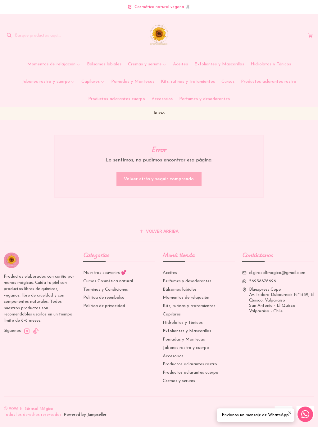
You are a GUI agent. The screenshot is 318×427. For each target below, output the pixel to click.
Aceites (180, 64)
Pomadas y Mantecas (132, 81)
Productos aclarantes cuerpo (116, 99)
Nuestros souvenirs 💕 (104, 273)
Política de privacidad (104, 306)
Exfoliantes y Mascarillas (219, 64)
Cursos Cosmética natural (108, 281)
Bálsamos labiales (104, 64)
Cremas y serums (147, 64)
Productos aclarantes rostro (268, 81)
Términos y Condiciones (105, 289)
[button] (159, 231)
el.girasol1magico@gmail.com (273, 273)
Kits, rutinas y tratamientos (188, 81)
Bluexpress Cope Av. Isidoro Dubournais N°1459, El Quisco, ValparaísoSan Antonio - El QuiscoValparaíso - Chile (278, 300)
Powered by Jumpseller (85, 415)
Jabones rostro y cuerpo (48, 81)
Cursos (227, 81)
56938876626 (259, 281)
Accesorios (162, 99)
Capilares (93, 81)
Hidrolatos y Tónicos (271, 64)
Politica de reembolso (104, 297)
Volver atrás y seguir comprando (159, 179)
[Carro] (310, 35)
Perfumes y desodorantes (204, 99)
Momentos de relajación (53, 64)
